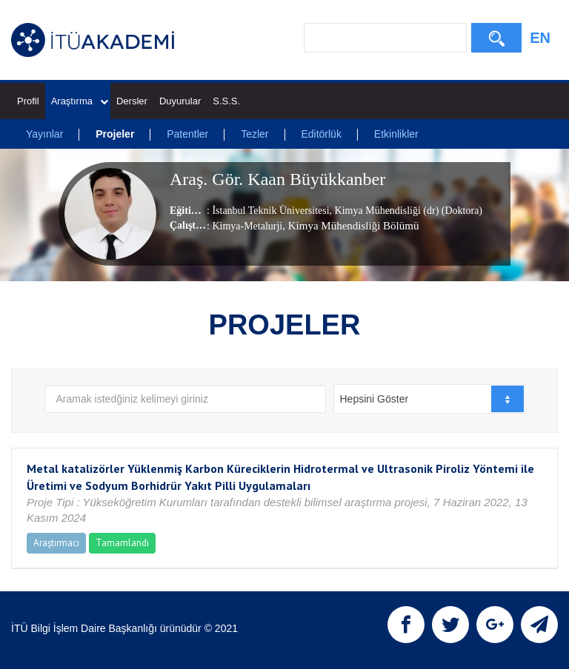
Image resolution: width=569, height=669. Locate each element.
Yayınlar (44, 134)
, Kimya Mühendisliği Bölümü (350, 226)
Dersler (131, 101)
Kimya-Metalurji (247, 226)
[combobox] (429, 399)
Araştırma (79, 101)
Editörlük (321, 134)
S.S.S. (226, 101)
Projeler (115, 134)
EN (540, 38)
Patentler (187, 134)
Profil (28, 101)
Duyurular (180, 101)
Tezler (254, 134)
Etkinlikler (396, 134)
